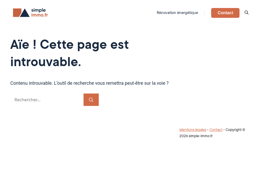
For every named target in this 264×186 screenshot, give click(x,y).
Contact (225, 13)
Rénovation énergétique (177, 13)
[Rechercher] (91, 100)
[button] (247, 13)
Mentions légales (192, 130)
